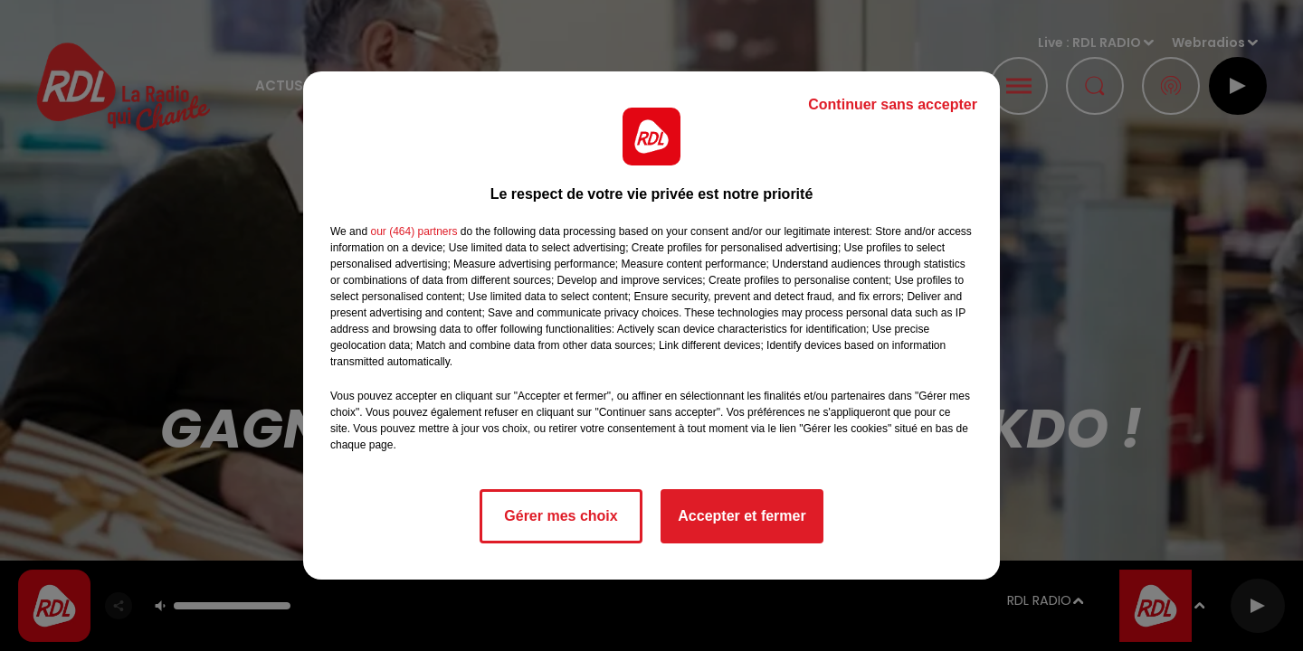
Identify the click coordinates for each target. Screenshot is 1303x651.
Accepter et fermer (741, 516)
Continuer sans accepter (892, 104)
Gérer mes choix (560, 516)
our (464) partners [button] (413, 231)
